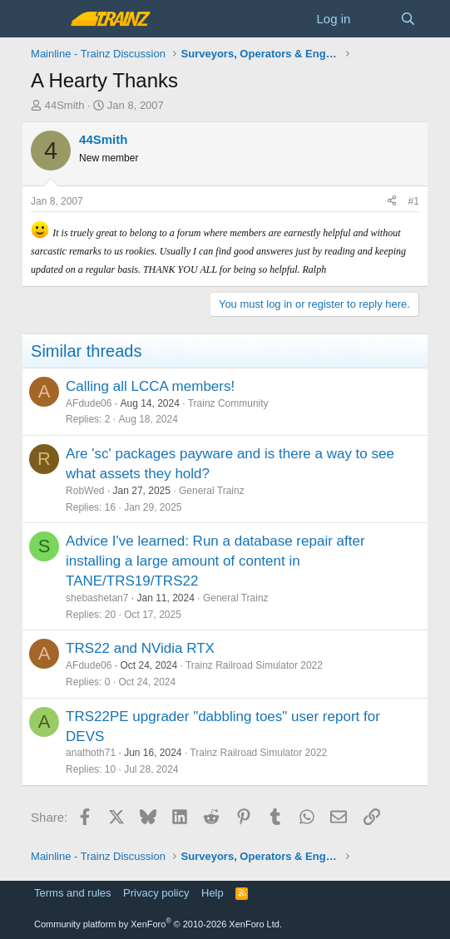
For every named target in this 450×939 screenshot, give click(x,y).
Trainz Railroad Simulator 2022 (254, 665)
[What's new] (375, 18)
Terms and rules (72, 893)
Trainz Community (228, 403)
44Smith (65, 105)
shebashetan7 (97, 598)
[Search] (408, 18)
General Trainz (212, 491)
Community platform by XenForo (158, 924)
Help (212, 893)
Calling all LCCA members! (150, 386)
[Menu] (45, 19)
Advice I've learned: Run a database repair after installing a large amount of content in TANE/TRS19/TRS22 (215, 561)
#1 (413, 201)
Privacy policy (156, 893)
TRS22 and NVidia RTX (140, 648)
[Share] (392, 201)
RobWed (85, 491)
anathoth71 (91, 753)
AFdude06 (88, 403)
